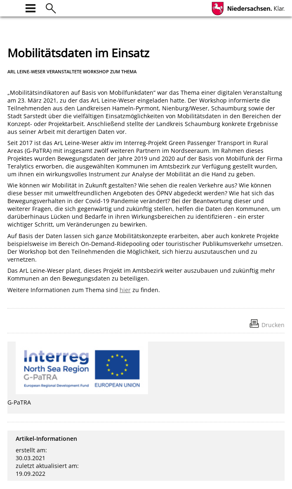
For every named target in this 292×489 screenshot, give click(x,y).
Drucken (273, 325)
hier (125, 290)
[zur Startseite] (12, 7)
